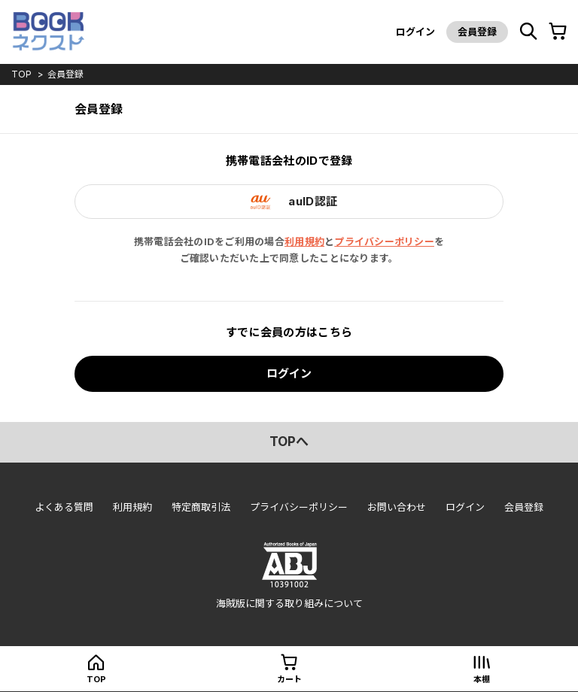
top (21, 74)
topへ (289, 441)
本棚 (481, 679)
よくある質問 (64, 507)
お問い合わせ (396, 507)
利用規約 (304, 241)
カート (289, 679)
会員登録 (477, 32)
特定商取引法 (201, 507)
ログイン (415, 32)
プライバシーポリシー (384, 241)
